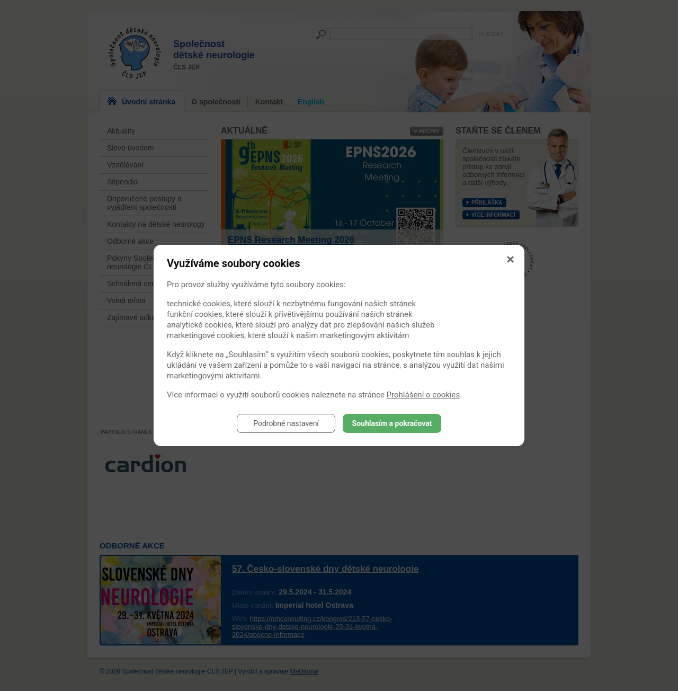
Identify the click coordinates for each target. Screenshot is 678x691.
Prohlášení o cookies (423, 395)
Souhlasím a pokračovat (392, 423)
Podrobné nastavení (286, 423)
